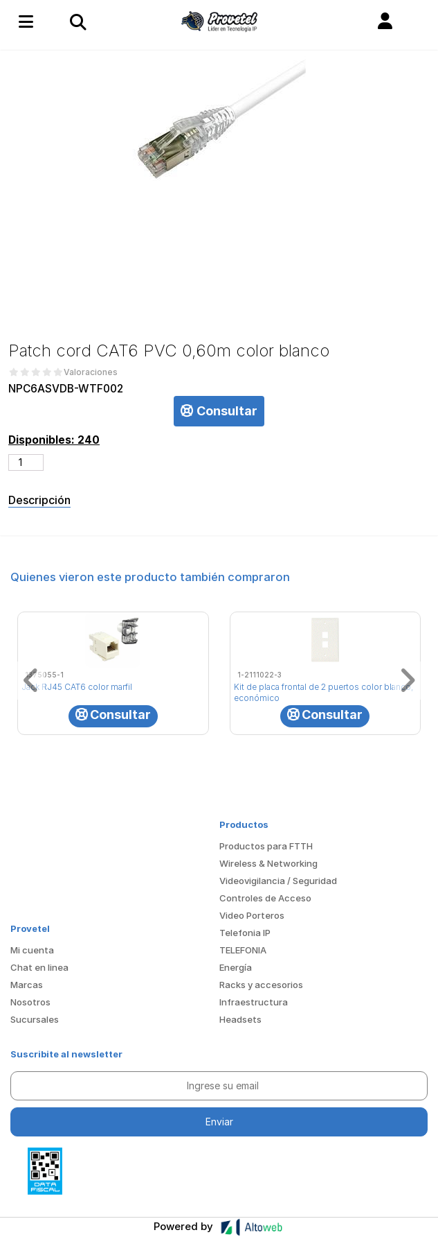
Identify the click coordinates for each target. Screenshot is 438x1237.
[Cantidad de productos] (26, 462)
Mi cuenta (32, 949)
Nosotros (30, 1001)
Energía (235, 967)
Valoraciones (91, 372)
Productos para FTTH (266, 845)
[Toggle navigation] (77, 21)
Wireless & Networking (268, 863)
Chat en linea (39, 967)
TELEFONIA (242, 949)
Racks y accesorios (261, 984)
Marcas (26, 984)
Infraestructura (253, 1001)
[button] (385, 21)
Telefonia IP (245, 932)
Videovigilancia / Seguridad (278, 880)
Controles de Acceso (265, 897)
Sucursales (34, 1019)
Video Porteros (251, 915)
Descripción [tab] (39, 500)
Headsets (240, 1019)
